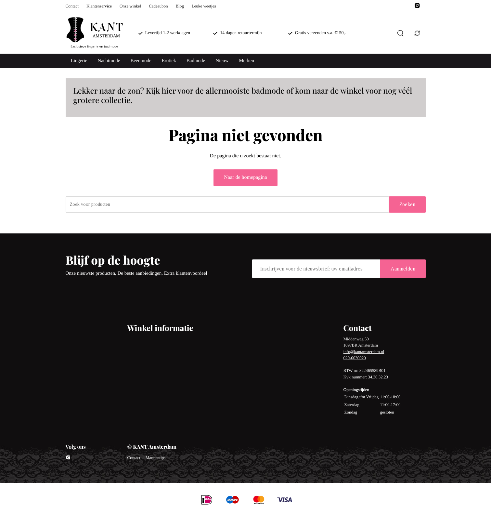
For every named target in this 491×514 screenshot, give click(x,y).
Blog (179, 6)
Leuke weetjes (204, 6)
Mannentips (155, 457)
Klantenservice (99, 6)
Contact (72, 6)
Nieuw (221, 60)
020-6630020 (354, 357)
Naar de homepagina (245, 177)
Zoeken (407, 204)
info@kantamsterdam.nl (363, 351)
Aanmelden (403, 268)
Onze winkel (130, 6)
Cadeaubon (158, 6)
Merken (246, 60)
